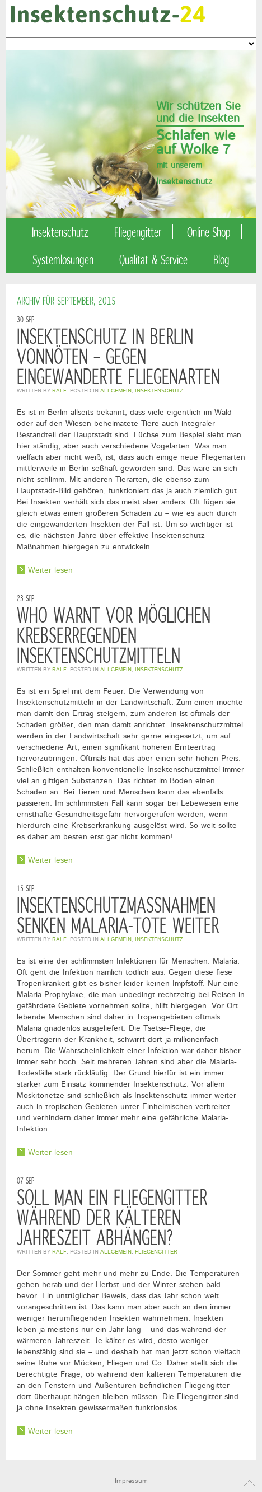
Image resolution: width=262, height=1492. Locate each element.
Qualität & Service (153, 259)
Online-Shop (208, 231)
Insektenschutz (60, 231)
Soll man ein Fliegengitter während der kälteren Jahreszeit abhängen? (112, 1217)
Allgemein (116, 391)
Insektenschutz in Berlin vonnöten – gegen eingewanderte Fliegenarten (118, 356)
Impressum (131, 1481)
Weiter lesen (50, 569)
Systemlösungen (62, 259)
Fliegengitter (137, 231)
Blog (221, 259)
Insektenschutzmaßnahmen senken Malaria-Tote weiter (118, 914)
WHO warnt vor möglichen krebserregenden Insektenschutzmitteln (113, 634)
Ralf (59, 391)
